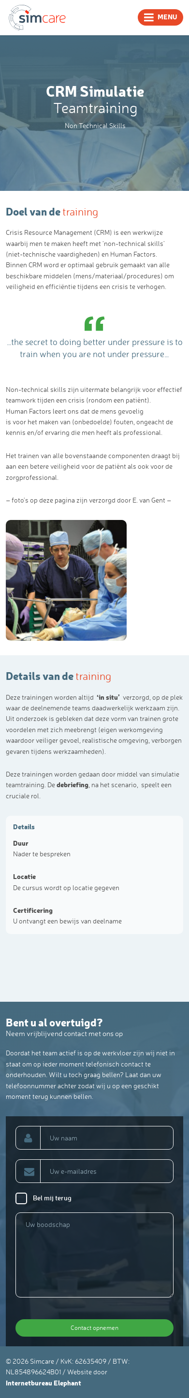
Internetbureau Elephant (43, 1382)
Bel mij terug (52, 1197)
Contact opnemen (94, 1327)
